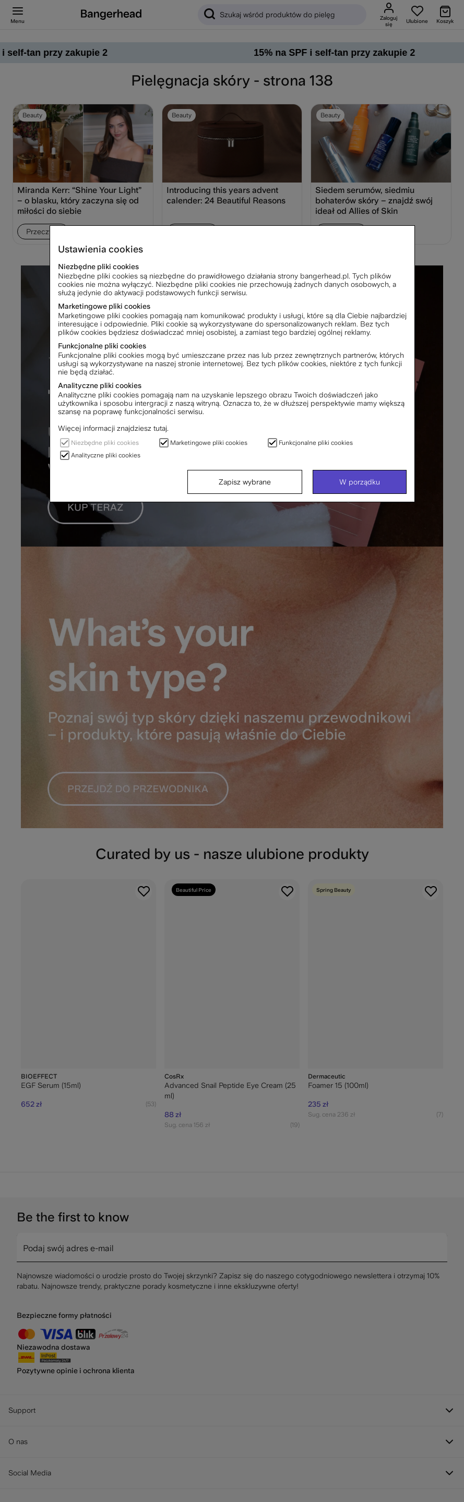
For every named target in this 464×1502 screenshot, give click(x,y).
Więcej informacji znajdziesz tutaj (112, 428)
